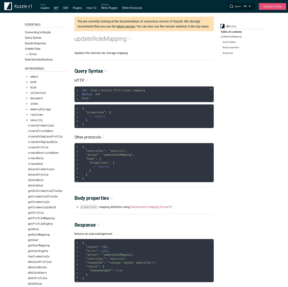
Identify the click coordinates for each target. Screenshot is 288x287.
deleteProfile (38, 81)
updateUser (36, 261)
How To (92, 8)
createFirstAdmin (40, 37)
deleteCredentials (41, 76)
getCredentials (39, 108)
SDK (65, 8)
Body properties (231, 47)
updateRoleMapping (41, 255)
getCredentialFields (43, 103)
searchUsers (36, 228)
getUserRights (38, 157)
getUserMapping (39, 152)
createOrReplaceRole (43, 48)
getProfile (36, 119)
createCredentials (41, 32)
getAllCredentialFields (45, 97)
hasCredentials (39, 163)
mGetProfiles (37, 184)
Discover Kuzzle (272, 6)
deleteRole (36, 86)
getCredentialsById (42, 114)
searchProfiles (39, 217)
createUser (36, 70)
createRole (36, 65)
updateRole (36, 250)
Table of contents (231, 31)
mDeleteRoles (37, 174)
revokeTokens (37, 201)
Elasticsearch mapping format (149, 207)
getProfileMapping (41, 124)
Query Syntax (229, 42)
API (56, 8)
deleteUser (36, 92)
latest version (126, 26)
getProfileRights (40, 130)
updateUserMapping (41, 266)
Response (228, 53)
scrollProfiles (39, 206)
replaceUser (36, 195)
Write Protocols (132, 8)
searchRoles (36, 223)
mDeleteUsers (37, 179)
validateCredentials (42, 272)
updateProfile (38, 239)
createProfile (38, 54)
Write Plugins (109, 8)
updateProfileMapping (43, 245)
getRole (33, 136)
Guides (45, 8)
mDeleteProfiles (40, 168)
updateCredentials (41, 234)
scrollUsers (36, 212)
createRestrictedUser (43, 59)
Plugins (77, 8)
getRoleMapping (39, 141)
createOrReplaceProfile (45, 43)
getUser (33, 146)
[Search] (241, 6)
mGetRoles (35, 190)
